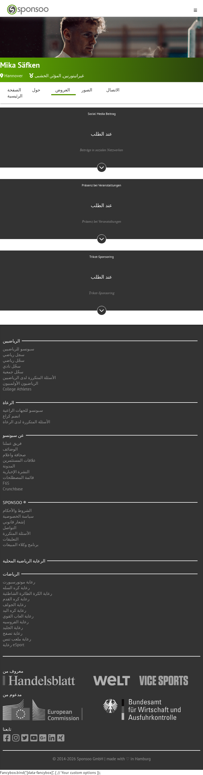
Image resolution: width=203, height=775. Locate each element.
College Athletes (17, 389)
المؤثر (55, 75)
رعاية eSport (13, 644)
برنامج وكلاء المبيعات (20, 544)
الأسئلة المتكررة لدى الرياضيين (29, 377)
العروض (62, 90)
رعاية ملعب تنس (17, 639)
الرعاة (8, 402)
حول (36, 90)
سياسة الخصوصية (18, 516)
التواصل (9, 527)
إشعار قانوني (14, 521)
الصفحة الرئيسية (14, 93)
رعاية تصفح (12, 633)
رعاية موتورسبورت (19, 582)
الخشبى (42, 75)
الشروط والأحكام (17, 510)
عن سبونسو (13, 435)
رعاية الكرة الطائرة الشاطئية (27, 593)
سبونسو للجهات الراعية (23, 410)
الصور (86, 90)
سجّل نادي (12, 366)
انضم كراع (11, 416)
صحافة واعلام (14, 454)
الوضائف (10, 449)
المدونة (9, 466)
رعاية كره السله (16, 587)
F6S (6, 483)
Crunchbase (13, 488)
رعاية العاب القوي (18, 616)
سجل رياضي (14, 354)
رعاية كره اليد (14, 610)
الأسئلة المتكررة (17, 533)
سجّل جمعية (13, 371)
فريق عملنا (12, 443)
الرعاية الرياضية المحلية (24, 561)
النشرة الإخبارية (16, 471)
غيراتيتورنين (73, 75)
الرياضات (11, 574)
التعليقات (11, 539)
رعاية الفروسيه (16, 621)
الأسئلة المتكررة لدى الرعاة (26, 421)
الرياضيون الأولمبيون (20, 383)
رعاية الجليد (13, 627)
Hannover (13, 75)
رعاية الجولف (14, 604)
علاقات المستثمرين (19, 460)
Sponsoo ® (14, 502)
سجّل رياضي (14, 360)
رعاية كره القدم (16, 598)
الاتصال (112, 90)
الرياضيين (11, 341)
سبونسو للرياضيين (18, 348)
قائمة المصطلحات (18, 477)
